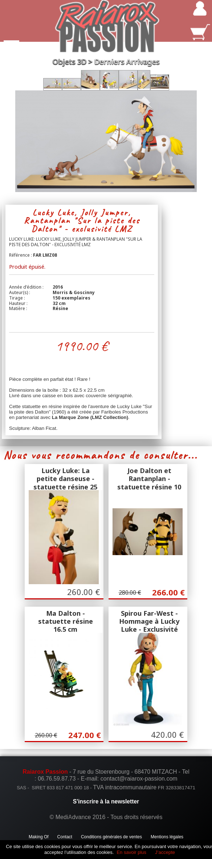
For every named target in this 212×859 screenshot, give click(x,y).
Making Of (39, 836)
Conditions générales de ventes (111, 836)
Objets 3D (69, 61)
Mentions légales (167, 836)
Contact (64, 836)
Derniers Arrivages (127, 61)
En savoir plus (131, 852)
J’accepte (165, 852)
